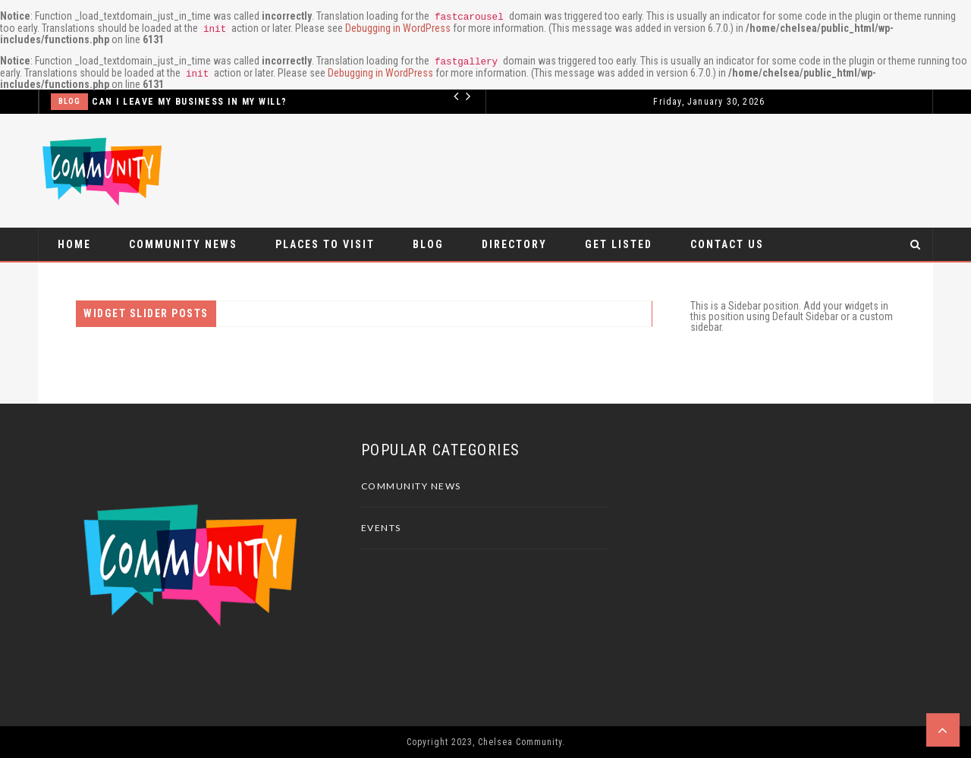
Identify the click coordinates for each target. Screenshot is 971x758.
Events (381, 527)
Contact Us (727, 244)
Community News (183, 244)
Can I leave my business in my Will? (190, 101)
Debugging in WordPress (398, 28)
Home (74, 244)
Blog (69, 101)
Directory (514, 244)
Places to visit (325, 244)
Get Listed (618, 244)
